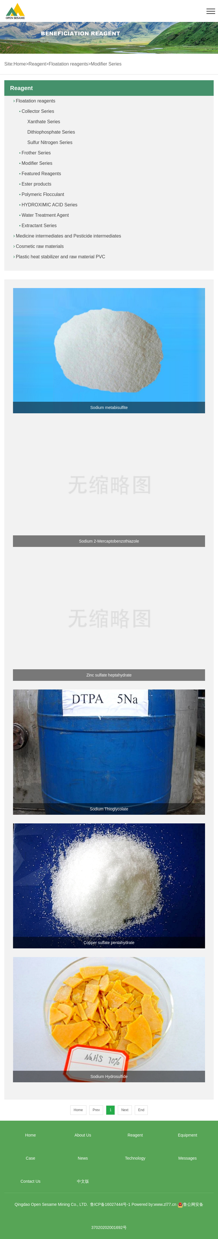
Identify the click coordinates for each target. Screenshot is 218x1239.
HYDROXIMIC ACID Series (49, 204)
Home (20, 63)
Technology (135, 1158)
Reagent (37, 63)
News (83, 1158)
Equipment (187, 1135)
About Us (83, 1135)
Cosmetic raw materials (40, 246)
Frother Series (36, 152)
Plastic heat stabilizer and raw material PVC (60, 256)
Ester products (36, 184)
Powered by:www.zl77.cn (154, 1204)
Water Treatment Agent (45, 215)
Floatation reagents (68, 63)
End (141, 1110)
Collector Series (38, 111)
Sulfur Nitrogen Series (50, 142)
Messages (187, 1158)
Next (124, 1110)
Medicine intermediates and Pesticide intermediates (68, 235)
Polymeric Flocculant (43, 194)
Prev (96, 1110)
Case (30, 1158)
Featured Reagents (41, 173)
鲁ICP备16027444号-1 (110, 1204)
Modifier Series (106, 63)
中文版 (83, 1181)
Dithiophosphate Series (51, 132)
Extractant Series (39, 225)
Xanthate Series (43, 121)
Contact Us (30, 1181)
